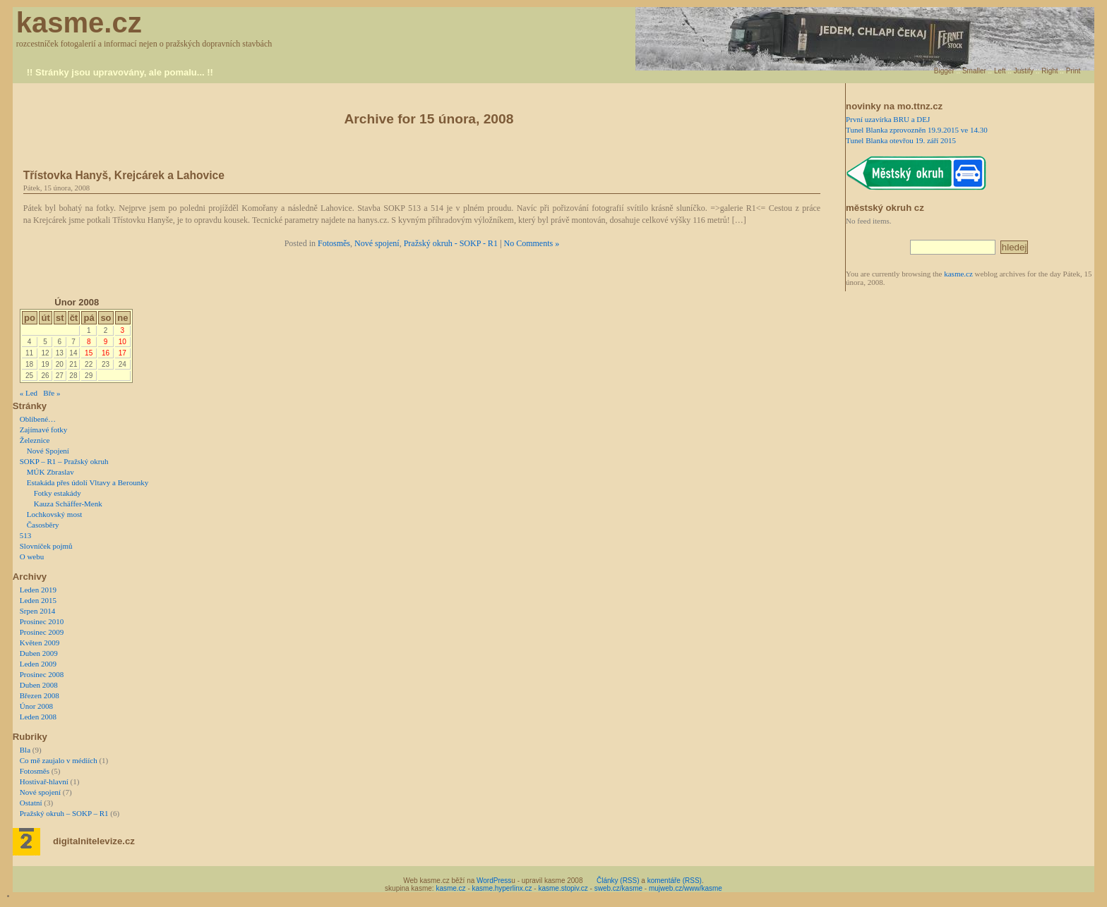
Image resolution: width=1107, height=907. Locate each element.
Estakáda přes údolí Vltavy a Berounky (87, 482)
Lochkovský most (55, 514)
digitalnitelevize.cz (94, 841)
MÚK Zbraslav (50, 472)
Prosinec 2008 (42, 674)
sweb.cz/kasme (618, 888)
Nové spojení (377, 243)
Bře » (51, 393)
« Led (28, 393)
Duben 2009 (39, 653)
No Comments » (532, 243)
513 (26, 535)
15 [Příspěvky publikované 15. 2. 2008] (88, 353)
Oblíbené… (38, 419)
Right (1049, 71)
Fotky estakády (57, 493)
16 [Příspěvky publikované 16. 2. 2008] (105, 353)
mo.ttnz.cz (920, 106)
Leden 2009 (38, 663)
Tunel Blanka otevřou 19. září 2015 (901, 140)
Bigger (944, 71)
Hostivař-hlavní (44, 781)
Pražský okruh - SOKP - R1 (451, 243)
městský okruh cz (885, 207)
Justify (1024, 71)
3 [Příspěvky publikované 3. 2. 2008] (123, 330)
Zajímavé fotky (44, 429)
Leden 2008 (38, 716)
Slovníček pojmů (46, 546)
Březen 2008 (39, 695)
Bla (25, 749)
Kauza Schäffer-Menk (68, 503)
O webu (32, 556)
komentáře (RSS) (674, 880)
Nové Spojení (48, 450)
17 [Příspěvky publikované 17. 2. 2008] (122, 353)
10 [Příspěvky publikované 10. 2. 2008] (122, 342)
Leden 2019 (38, 589)
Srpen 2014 (37, 611)
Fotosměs (334, 243)
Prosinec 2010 (42, 621)
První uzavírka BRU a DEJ (888, 119)
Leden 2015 (38, 600)
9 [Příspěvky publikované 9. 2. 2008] (106, 342)
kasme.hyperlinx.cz (502, 888)
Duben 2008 (39, 685)
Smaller (974, 71)
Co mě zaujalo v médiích (58, 760)
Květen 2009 (40, 642)
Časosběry (43, 525)
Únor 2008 (36, 706)
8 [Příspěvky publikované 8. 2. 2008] (89, 342)
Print (1073, 71)
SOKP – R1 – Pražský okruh (64, 461)
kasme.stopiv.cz (562, 888)
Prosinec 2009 (42, 632)
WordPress (494, 880)
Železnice (35, 440)
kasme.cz (79, 22)
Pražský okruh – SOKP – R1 (64, 813)
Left (1000, 71)
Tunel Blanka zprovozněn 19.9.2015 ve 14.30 (917, 130)
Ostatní (31, 802)
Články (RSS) (618, 880)
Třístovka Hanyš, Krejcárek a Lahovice (124, 175)
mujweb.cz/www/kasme (685, 888)
